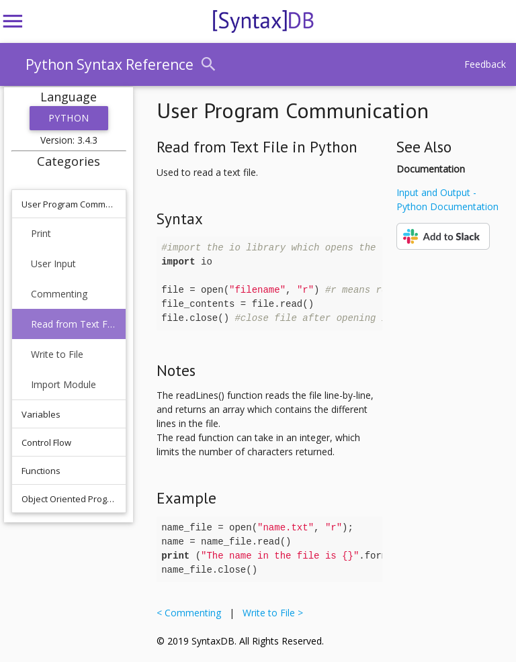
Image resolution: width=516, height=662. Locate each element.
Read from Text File (73, 324)
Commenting (59, 293)
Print (41, 233)
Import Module (63, 384)
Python (68, 117)
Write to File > (270, 612)
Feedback (485, 64)
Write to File (57, 354)
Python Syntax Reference (110, 64)
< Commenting (191, 612)
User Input (53, 263)
